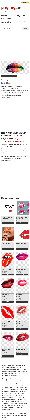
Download (7, 222)
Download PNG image (9, 76)
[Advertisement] (15, 46)
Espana (12, 2)
